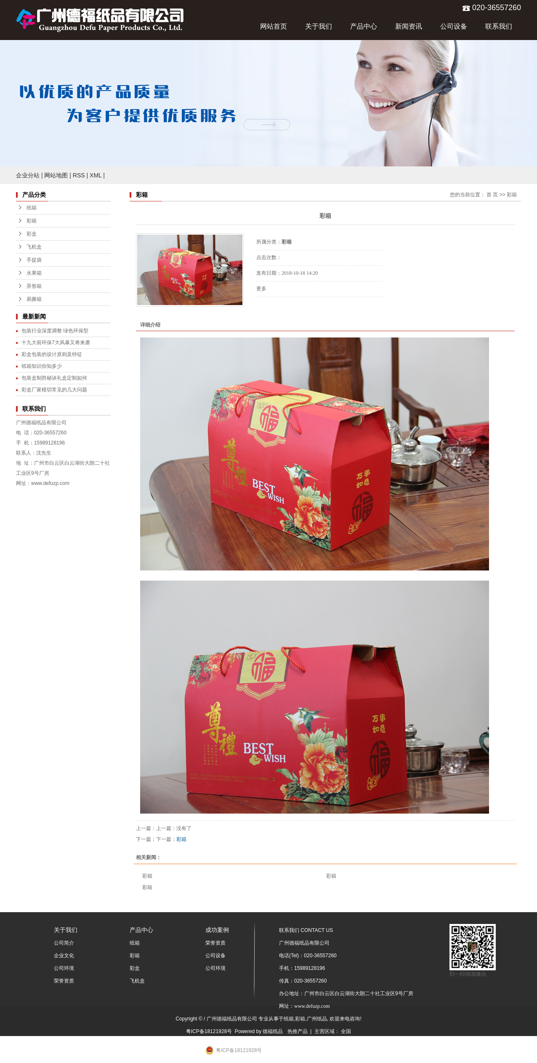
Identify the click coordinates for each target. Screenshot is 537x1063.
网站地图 (56, 175)
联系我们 (498, 26)
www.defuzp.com (50, 483)
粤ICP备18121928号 (209, 1031)
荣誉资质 (64, 981)
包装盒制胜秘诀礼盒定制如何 (54, 378)
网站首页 (273, 26)
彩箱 (32, 221)
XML (95, 175)
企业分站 (28, 175)
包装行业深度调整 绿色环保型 (54, 331)
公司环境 (64, 968)
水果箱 (34, 273)
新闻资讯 (408, 26)
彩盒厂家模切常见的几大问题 (54, 390)
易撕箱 (34, 299)
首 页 (492, 195)
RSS (79, 175)
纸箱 (32, 208)
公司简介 (64, 943)
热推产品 (297, 1031)
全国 (346, 1031)
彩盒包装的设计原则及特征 (51, 354)
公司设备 (453, 26)
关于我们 (318, 26)
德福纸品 (273, 1031)
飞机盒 (34, 247)
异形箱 (34, 286)
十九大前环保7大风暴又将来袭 (55, 342)
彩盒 (32, 234)
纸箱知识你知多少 (41, 366)
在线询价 (279, 308)
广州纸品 (317, 1019)
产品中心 (363, 26)
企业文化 (64, 956)
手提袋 (34, 260)
